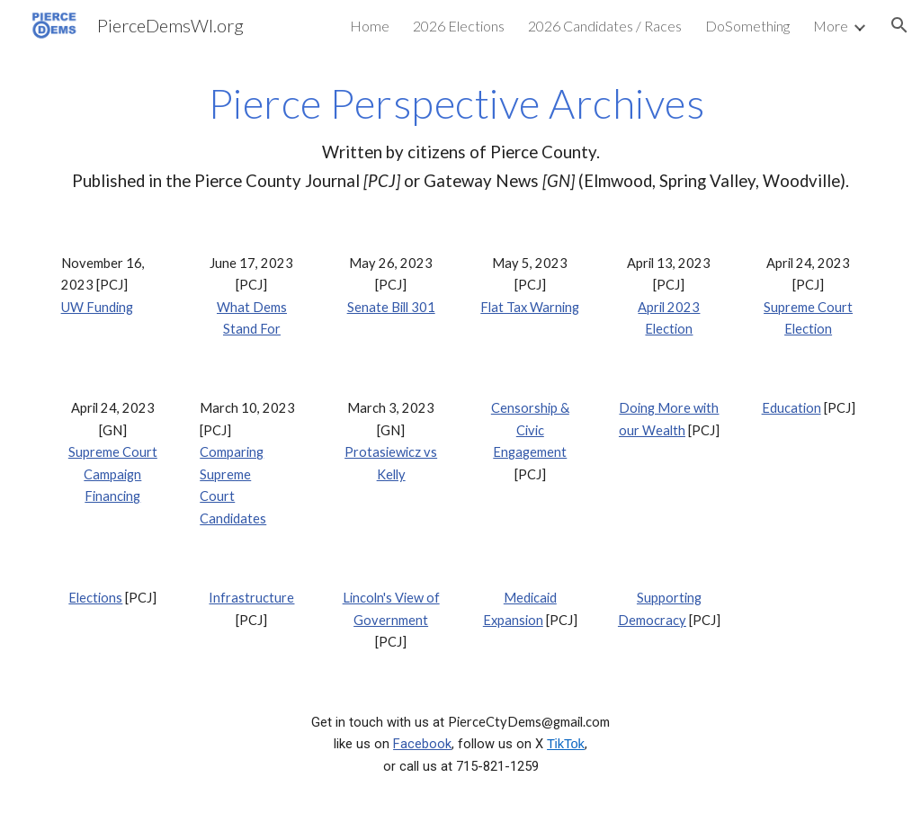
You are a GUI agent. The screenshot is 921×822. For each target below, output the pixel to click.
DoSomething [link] (747, 25)
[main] (461, 137)
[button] (899, 25)
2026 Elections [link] (459, 25)
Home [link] (369, 25)
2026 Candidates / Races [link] (605, 25)
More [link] (830, 25)
